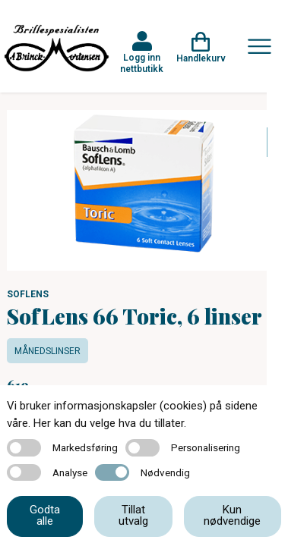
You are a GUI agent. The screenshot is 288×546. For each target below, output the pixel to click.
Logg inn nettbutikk (142, 63)
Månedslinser (47, 351)
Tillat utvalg (133, 515)
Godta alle (45, 515)
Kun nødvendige (232, 515)
